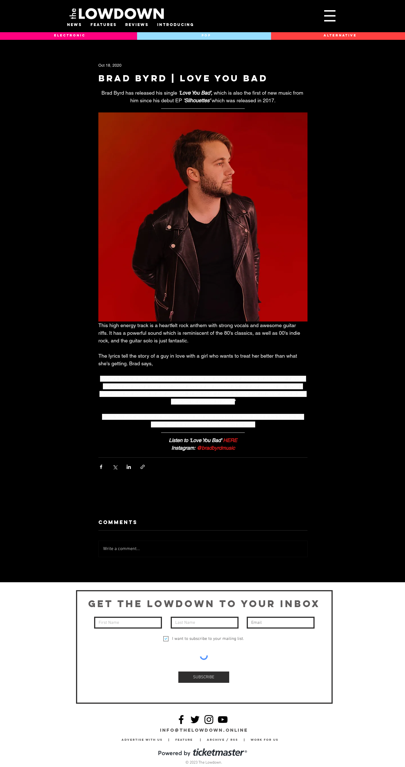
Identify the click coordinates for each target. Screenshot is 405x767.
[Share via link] (142, 467)
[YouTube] (223, 719)
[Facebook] (181, 719)
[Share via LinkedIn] (128, 467)
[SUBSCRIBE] (203, 677)
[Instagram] (209, 719)
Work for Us (266, 740)
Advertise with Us (142, 740)
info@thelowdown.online (204, 730)
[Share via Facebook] (101, 467)
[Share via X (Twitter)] (115, 467)
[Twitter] (195, 719)
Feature (187, 740)
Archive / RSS (223, 740)
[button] (329, 15)
